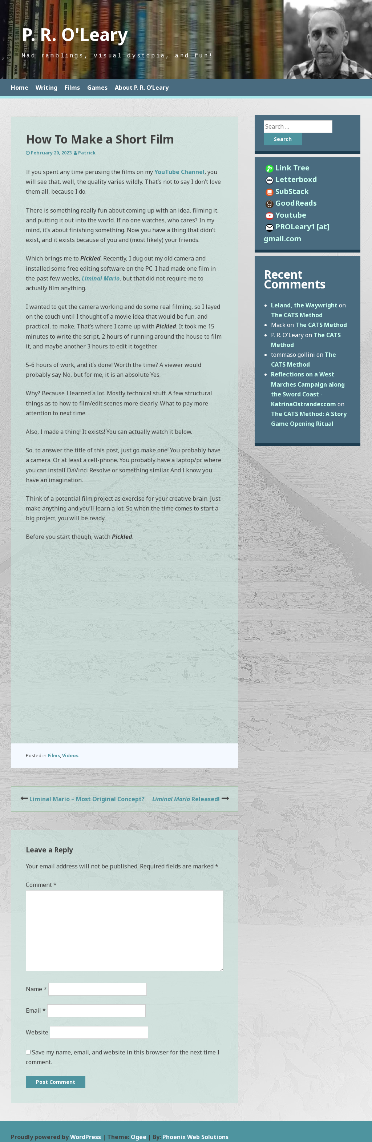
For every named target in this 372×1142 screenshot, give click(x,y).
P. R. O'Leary (75, 34)
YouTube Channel (179, 172)
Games (97, 88)
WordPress (85, 1137)
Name (36, 989)
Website (37, 1032)
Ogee (138, 1137)
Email (36, 1010)
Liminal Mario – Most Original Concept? (87, 799)
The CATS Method (297, 315)
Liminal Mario (101, 278)
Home (19, 88)
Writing (46, 88)
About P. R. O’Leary (142, 88)
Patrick (87, 152)
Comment (41, 885)
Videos (70, 755)
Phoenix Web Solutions (195, 1137)
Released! (186, 799)
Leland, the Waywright (304, 305)
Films (72, 88)
